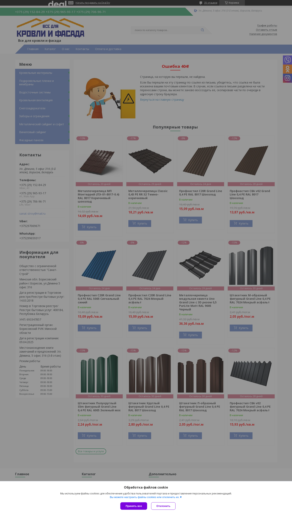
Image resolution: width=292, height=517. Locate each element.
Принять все (134, 506)
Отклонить (163, 506)
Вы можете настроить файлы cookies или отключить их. (145, 497)
